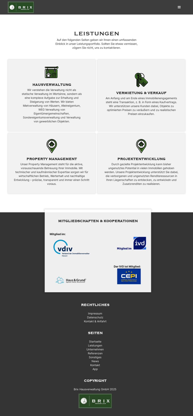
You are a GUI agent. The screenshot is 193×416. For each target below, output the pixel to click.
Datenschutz (94, 317)
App (93, 369)
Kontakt (94, 365)
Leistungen (94, 345)
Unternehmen (93, 349)
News (93, 361)
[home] (21, 7)
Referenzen (93, 353)
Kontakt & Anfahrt (93, 321)
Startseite (94, 341)
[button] (179, 7)
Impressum (94, 313)
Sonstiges (93, 357)
